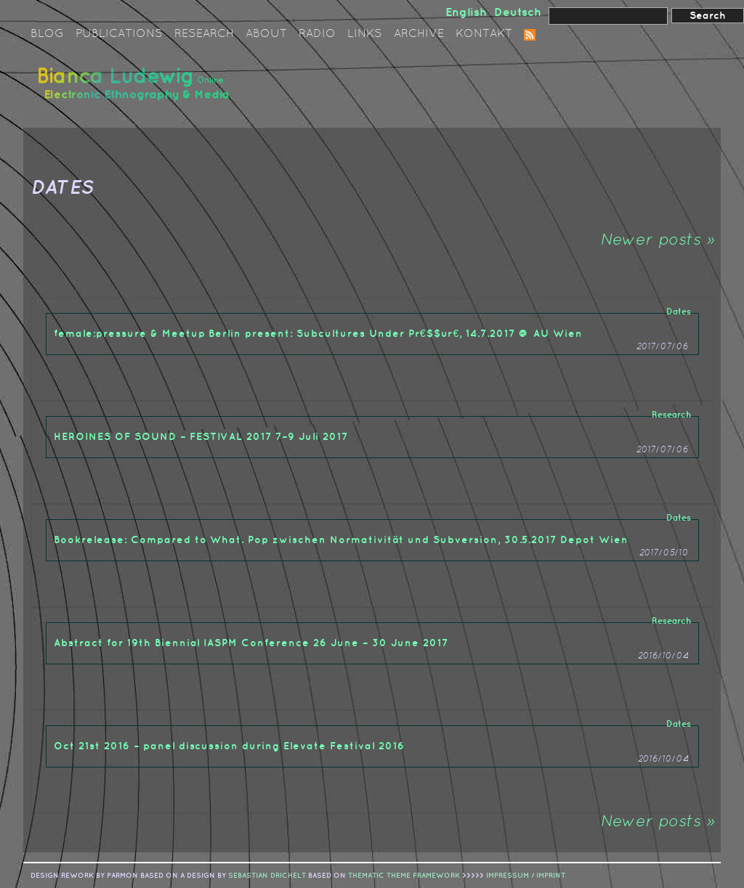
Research (204, 34)
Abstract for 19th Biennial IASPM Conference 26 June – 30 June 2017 (251, 643)
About (266, 34)
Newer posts (657, 241)
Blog (47, 34)
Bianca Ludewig (136, 90)
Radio (317, 34)
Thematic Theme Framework (404, 875)
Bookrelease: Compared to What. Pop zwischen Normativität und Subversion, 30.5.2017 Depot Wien (341, 540)
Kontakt (484, 34)
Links (364, 34)
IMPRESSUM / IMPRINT (525, 875)
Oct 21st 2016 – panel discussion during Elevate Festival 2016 (229, 746)
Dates (678, 312)
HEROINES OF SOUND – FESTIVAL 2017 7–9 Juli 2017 (201, 436)
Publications (119, 34)
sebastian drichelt (267, 875)
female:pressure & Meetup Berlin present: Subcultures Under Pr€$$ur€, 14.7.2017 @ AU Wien (318, 333)
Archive (419, 34)
